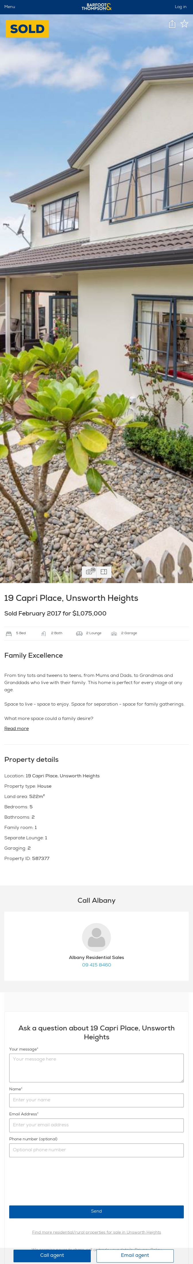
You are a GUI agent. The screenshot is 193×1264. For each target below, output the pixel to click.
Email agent (135, 1255)
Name (15, 1090)
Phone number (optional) (33, 1139)
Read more (16, 729)
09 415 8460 (96, 965)
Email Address (23, 1114)
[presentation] (52, 1181)
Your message (23, 1050)
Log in (181, 7)
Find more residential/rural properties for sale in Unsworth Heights (96, 1233)
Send (96, 1211)
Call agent (52, 1255)
